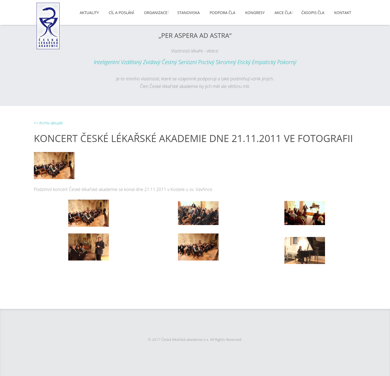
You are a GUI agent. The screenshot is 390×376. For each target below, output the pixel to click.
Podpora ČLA (222, 12)
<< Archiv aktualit (48, 123)
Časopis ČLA (312, 12)
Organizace (155, 12)
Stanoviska (188, 12)
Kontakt (342, 12)
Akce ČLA (283, 12)
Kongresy (255, 12)
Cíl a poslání (121, 12)
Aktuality (89, 12)
